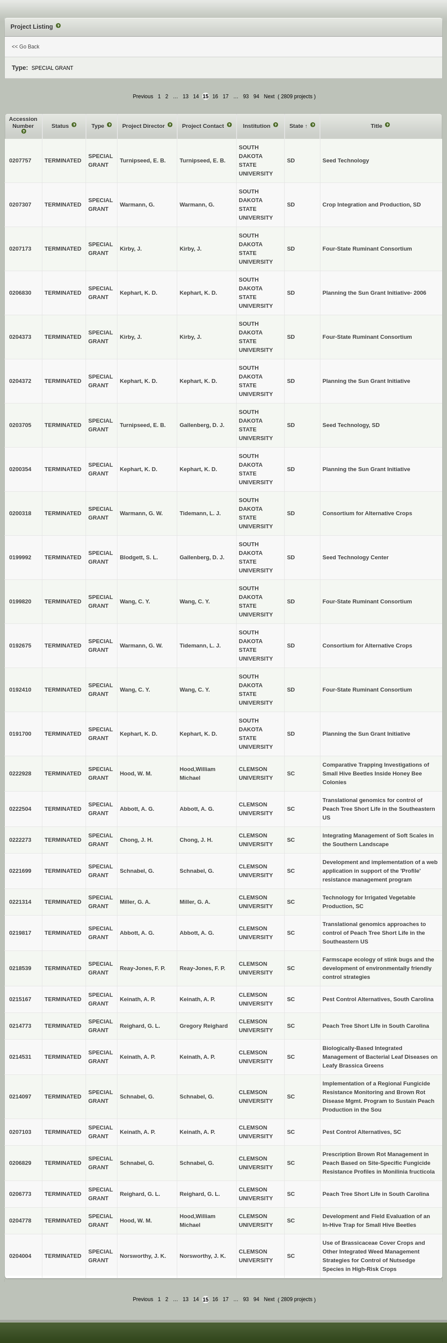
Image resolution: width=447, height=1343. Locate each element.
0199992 (20, 557)
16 (215, 96)
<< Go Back (25, 47)
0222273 (20, 840)
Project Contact (204, 126)
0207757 (20, 160)
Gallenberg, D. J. (201, 425)
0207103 (20, 1132)
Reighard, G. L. (199, 1194)
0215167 (20, 999)
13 (185, 96)
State (297, 126)
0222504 (20, 809)
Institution (257, 126)
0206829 (20, 1163)
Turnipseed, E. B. (202, 160)
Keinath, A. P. (197, 999)
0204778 (20, 1220)
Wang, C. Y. (194, 601)
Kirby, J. (190, 248)
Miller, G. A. (194, 902)
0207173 (20, 248)
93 (246, 96)
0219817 (20, 933)
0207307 (20, 204)
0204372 (20, 381)
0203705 (20, 425)
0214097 (20, 1096)
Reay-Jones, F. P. (202, 968)
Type (98, 126)
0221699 (20, 871)
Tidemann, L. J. (199, 513)
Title (377, 126)
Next (269, 96)
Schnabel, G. (196, 871)
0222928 (20, 773)
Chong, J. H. (196, 840)
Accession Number (23, 122)
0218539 (20, 968)
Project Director (144, 126)
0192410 (20, 689)
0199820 (20, 601)
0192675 (20, 645)
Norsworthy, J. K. (202, 1256)
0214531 (20, 1057)
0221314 (20, 902)
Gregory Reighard (203, 1026)
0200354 (20, 469)
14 (196, 96)
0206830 (20, 292)
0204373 (20, 337)
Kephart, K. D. (198, 292)
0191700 (20, 733)
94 (256, 96)
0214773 (20, 1026)
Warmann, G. (196, 204)
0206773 (20, 1194)
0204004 (20, 1256)
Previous (143, 96)
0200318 (20, 513)
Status (61, 126)
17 (225, 96)
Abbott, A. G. (196, 809)
